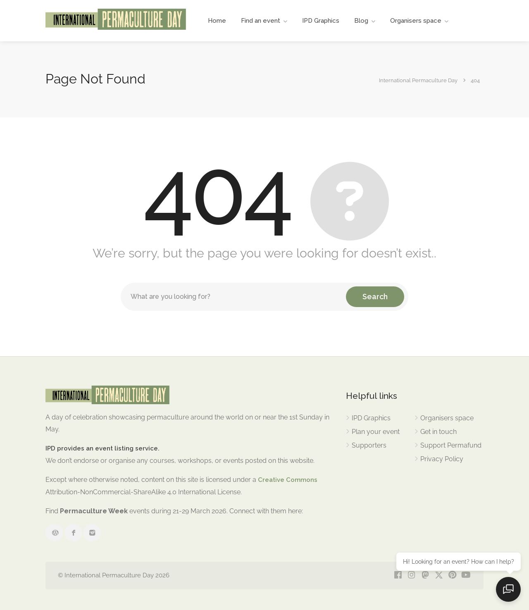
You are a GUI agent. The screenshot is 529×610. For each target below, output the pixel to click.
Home (217, 20)
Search (375, 296)
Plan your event (376, 432)
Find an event (260, 20)
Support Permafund (450, 445)
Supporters (369, 445)
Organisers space (415, 20)
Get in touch (438, 432)
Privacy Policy (441, 459)
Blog (361, 20)
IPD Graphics (320, 20)
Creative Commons (287, 480)
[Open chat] (508, 589)
